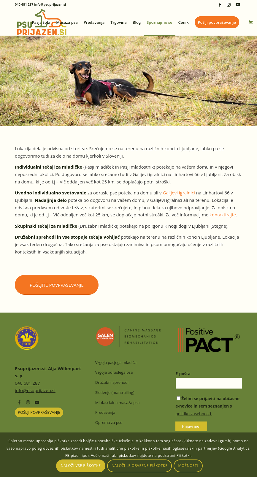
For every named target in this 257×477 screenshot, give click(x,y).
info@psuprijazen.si (35, 390)
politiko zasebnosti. (193, 413)
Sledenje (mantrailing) (114, 392)
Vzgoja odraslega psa (114, 372)
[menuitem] (41, 22)
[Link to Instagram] (228, 4)
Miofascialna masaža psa (117, 402)
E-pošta (183, 373)
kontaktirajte (223, 215)
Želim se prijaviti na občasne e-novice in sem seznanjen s (207, 406)
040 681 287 (27, 383)
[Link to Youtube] (237, 4)
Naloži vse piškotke (81, 465)
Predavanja (105, 412)
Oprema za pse (108, 422)
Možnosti (188, 465)
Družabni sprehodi (111, 382)
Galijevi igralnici (179, 193)
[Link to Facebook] (219, 4)
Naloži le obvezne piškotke (139, 465)
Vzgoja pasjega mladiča (116, 362)
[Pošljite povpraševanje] (57, 285)
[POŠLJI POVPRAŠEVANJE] (39, 412)
